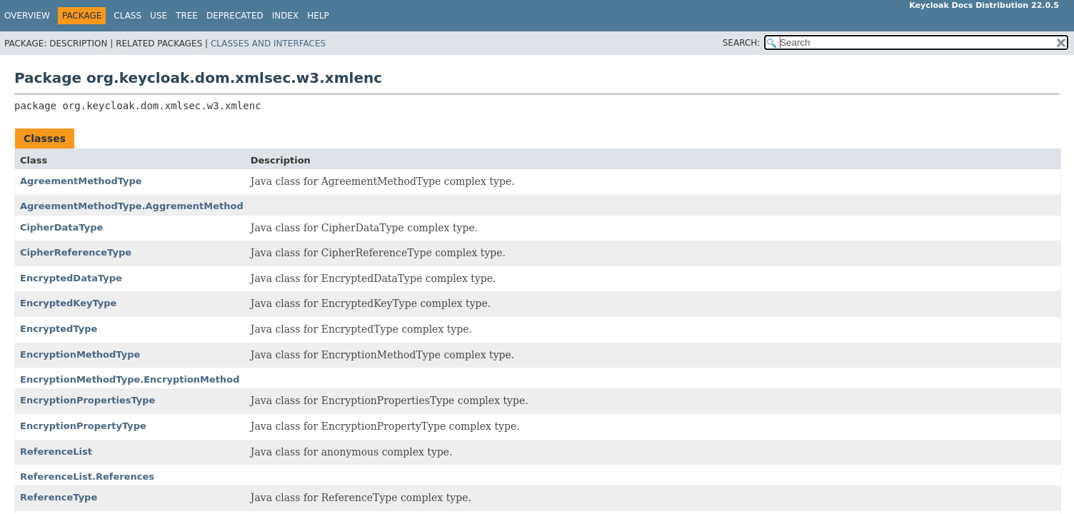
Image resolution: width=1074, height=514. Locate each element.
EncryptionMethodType (80, 354)
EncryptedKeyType (68, 303)
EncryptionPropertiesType (87, 400)
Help (318, 16)
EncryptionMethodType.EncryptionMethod (130, 379)
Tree (187, 16)
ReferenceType (58, 497)
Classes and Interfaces (268, 44)
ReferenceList (56, 451)
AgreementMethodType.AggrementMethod (132, 206)
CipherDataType (61, 227)
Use (158, 16)
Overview (27, 16)
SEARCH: (742, 43)
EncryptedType (58, 328)
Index (285, 16)
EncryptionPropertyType (83, 425)
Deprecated (235, 16)
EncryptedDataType (71, 278)
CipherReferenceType (75, 252)
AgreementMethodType (81, 181)
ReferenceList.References (87, 476)
